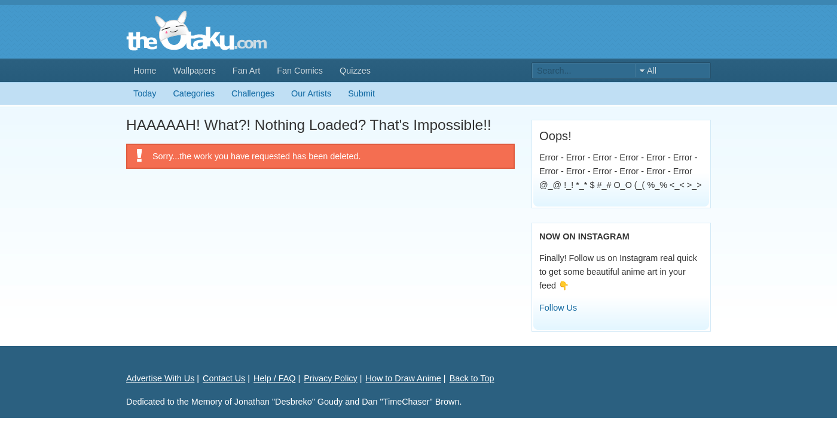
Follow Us (558, 307)
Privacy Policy (331, 378)
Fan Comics (300, 70)
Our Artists (311, 93)
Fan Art (246, 70)
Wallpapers (194, 70)
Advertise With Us (160, 378)
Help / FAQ (274, 378)
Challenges (252, 93)
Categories (194, 93)
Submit (361, 93)
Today (144, 93)
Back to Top (472, 378)
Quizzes (355, 70)
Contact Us (224, 378)
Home (144, 70)
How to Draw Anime (403, 378)
